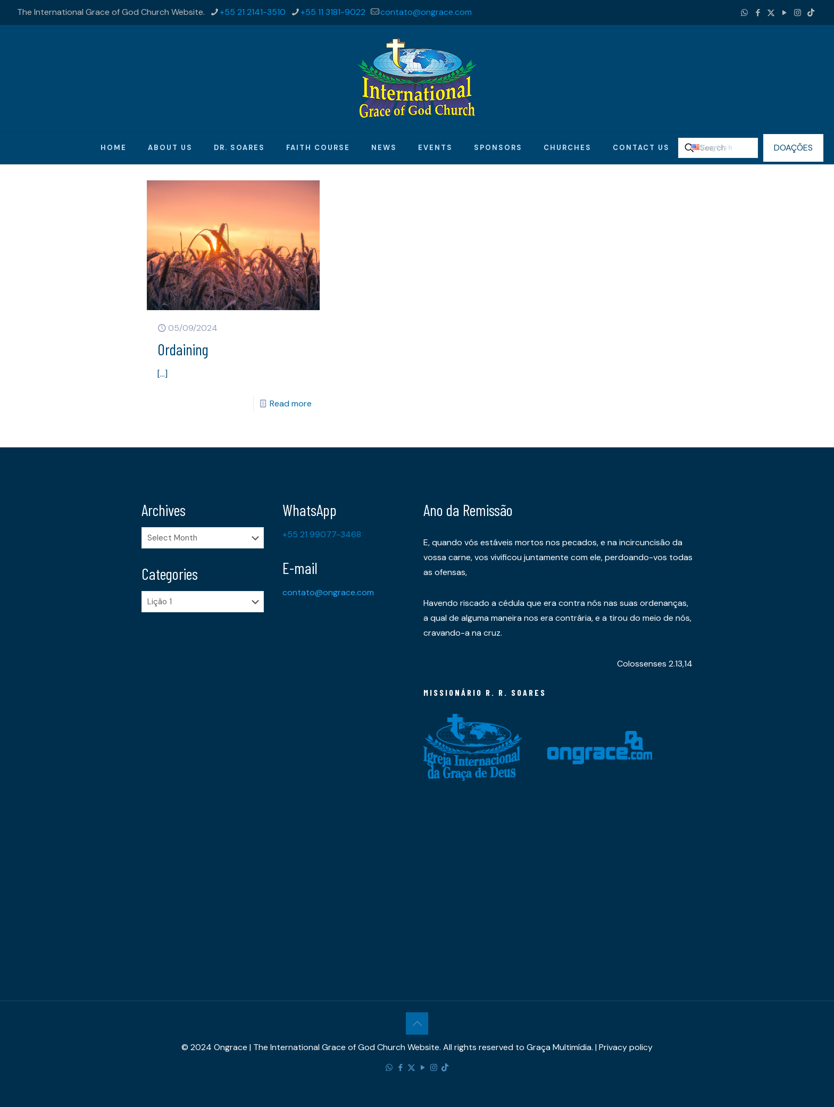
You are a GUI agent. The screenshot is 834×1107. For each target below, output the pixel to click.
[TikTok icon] (811, 12)
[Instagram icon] (798, 12)
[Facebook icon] (758, 12)
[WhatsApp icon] (744, 12)
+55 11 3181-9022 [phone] (333, 12)
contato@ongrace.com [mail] (426, 12)
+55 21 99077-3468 (321, 534)
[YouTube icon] (784, 12)
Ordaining (182, 349)
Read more (291, 403)
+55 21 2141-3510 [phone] (253, 12)
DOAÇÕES (793, 147)
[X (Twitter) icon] (771, 12)
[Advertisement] (205, 787)
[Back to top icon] (417, 1023)
